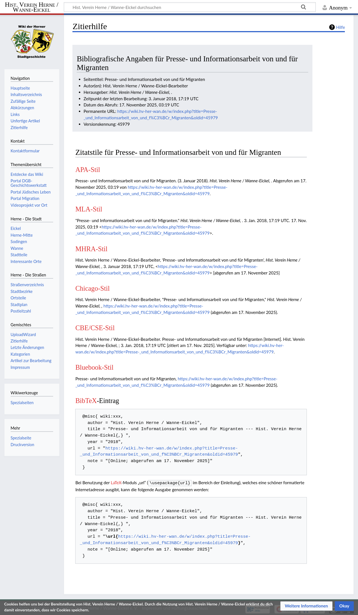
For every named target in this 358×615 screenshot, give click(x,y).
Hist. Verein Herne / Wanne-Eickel (31, 7)
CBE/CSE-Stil (95, 328)
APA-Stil (87, 169)
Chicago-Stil (92, 288)
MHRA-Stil (91, 249)
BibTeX (86, 400)
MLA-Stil (88, 209)
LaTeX (116, 482)
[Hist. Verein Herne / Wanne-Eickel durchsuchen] (189, 7)
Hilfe (340, 27)
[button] (306, 606)
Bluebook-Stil (94, 367)
